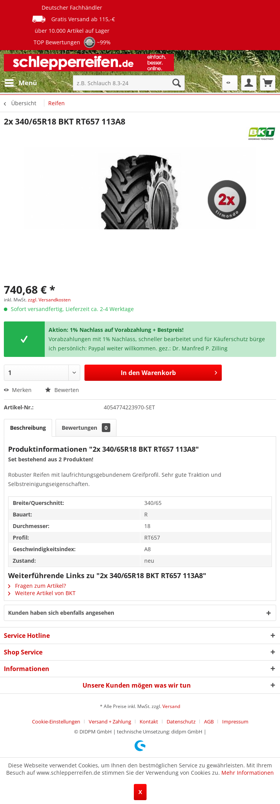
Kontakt (149, 721)
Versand (171, 706)
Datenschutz (181, 721)
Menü (21, 82)
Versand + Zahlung (110, 721)
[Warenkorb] (267, 83)
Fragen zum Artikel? (37, 585)
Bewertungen (86, 427)
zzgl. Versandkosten (49, 299)
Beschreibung (28, 427)
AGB (209, 721)
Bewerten (62, 390)
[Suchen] (177, 83)
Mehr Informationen (247, 772)
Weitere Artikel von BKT (42, 593)
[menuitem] (20, 83)
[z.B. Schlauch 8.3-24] (129, 83)
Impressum (235, 721)
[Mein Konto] (248, 83)
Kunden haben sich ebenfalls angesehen (61, 612)
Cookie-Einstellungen (56, 721)
